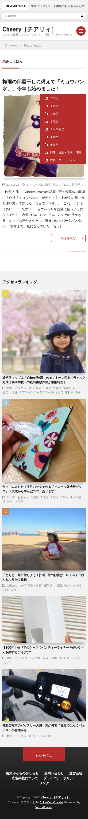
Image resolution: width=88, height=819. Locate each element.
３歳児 (54, 121)
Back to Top (44, 755)
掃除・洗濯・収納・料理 (65, 152)
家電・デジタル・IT (18, 388)
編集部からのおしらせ (22, 773)
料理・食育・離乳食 (41, 585)
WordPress (43, 807)
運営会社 (75, 773)
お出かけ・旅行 (16, 585)
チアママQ (26, 392)
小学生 (54, 137)
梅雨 (48, 184)
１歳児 (54, 106)
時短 (77, 392)
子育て (59, 392)
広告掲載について (25, 778)
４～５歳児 (57, 129)
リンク (44, 783)
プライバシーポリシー (59, 778)
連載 (60, 585)
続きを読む (68, 238)
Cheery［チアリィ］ (29, 29)
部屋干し (77, 184)
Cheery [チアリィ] (56, 797)
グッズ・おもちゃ (17, 497)
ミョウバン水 (34, 184)
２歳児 (54, 113)
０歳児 (54, 98)
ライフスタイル (44, 392)
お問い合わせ (54, 773)
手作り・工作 (15, 501)
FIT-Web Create (51, 802)
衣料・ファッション (62, 160)
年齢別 (54, 144)
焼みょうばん (61, 184)
